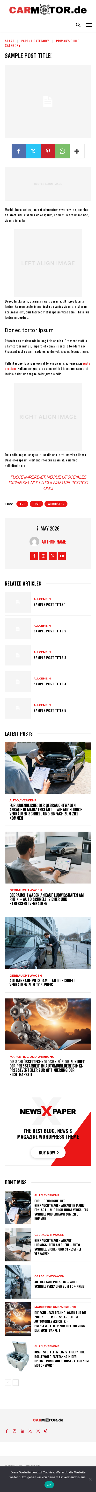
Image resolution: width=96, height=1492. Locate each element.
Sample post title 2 (50, 630)
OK (49, 1485)
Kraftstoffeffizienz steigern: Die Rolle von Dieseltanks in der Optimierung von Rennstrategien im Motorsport (61, 1358)
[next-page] (16, 1382)
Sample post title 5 (50, 710)
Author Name (54, 541)
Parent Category (35, 40)
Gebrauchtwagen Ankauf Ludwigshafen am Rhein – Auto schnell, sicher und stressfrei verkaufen (46, 899)
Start (9, 40)
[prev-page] (8, 1382)
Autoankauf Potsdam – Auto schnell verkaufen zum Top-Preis (42, 983)
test (36, 503)
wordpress (56, 503)
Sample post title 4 (50, 683)
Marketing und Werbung (31, 1056)
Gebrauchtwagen (25, 890)
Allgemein (42, 599)
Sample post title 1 (50, 604)
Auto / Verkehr (23, 800)
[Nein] (90, 1479)
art (22, 503)
